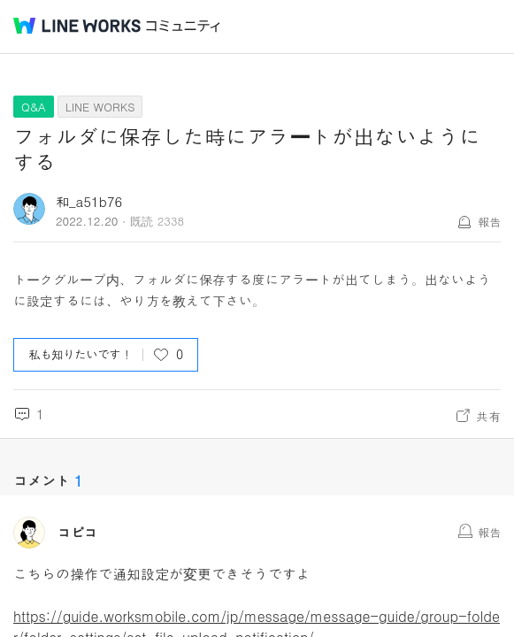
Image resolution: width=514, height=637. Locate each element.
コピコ (77, 532)
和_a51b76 (89, 201)
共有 (488, 416)
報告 (489, 221)
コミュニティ (183, 26)
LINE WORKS (100, 106)
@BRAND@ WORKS (77, 26)
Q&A (33, 106)
